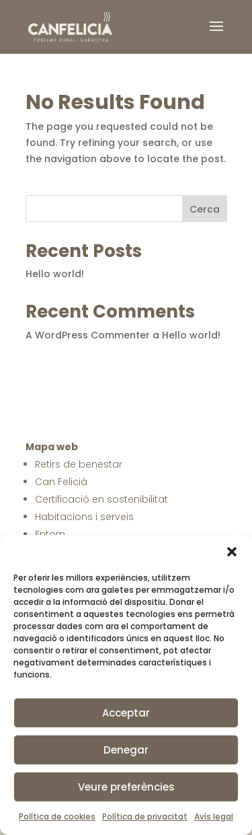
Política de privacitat (144, 816)
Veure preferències (126, 787)
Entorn (50, 534)
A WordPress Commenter (88, 335)
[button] (232, 551)
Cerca (205, 209)
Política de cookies (57, 816)
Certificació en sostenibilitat (101, 499)
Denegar (126, 750)
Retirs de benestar (78, 464)
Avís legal (213, 816)
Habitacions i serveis (84, 516)
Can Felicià (61, 481)
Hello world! (55, 274)
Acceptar (126, 713)
